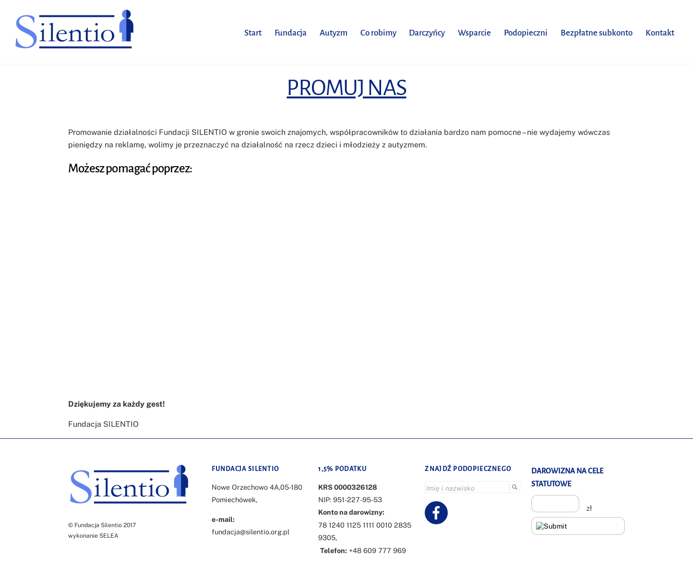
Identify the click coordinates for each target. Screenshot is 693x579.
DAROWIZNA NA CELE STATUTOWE (567, 477)
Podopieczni (526, 32)
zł (589, 508)
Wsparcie (474, 32)
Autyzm (333, 32)
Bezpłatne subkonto (597, 32)
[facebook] (438, 512)
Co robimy (378, 32)
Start (253, 32)
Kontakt (659, 32)
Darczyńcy (427, 32)
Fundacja (291, 32)
